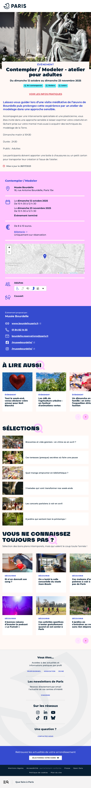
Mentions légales (16, 768)
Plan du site (56, 773)
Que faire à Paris (24, 782)
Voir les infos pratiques (45, 94)
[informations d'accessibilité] (30, 288)
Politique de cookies (38, 773)
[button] (44, 256)
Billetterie (19, 231)
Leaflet (60, 273)
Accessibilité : (44, 768)
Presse (67, 768)
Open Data (78, 768)
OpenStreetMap (74, 273)
